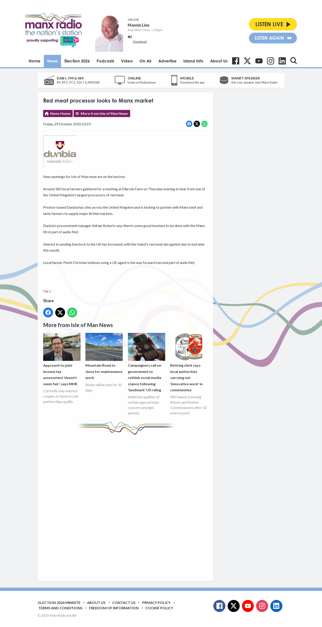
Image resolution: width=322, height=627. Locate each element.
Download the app (192, 82)
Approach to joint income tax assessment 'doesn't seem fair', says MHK (61, 359)
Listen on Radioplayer (142, 82)
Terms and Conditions (60, 608)
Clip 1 (47, 291)
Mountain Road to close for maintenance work (104, 356)
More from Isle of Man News (104, 113)
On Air (146, 60)
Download (140, 41)
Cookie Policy (159, 608)
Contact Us (124, 602)
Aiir (74, 615)
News (52, 60)
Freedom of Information (114, 608)
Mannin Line (138, 25)
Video (127, 60)
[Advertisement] (127, 504)
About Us (219, 60)
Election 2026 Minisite (59, 602)
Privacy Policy (156, 602)
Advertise (167, 60)
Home (34, 60)
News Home (60, 113)
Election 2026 (77, 60)
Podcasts (105, 60)
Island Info (193, 60)
